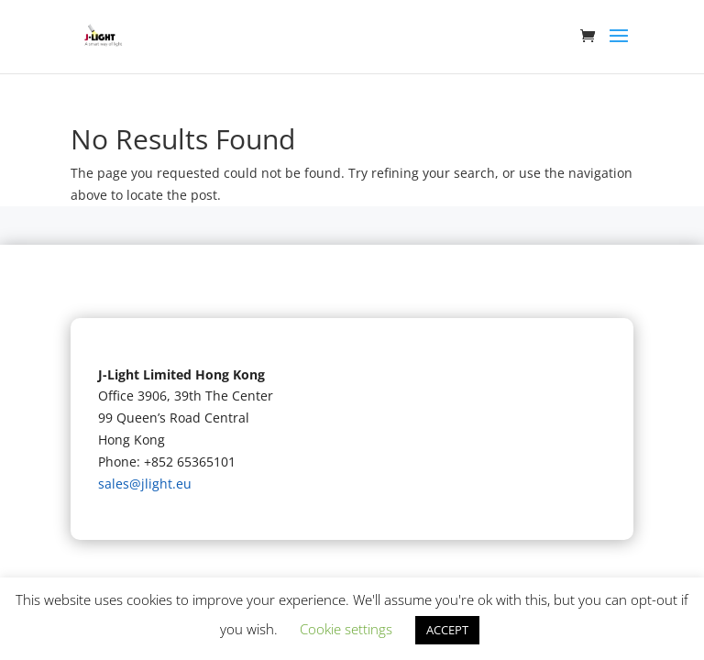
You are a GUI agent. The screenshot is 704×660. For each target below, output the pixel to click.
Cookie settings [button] (346, 629)
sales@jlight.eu (145, 483)
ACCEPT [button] (447, 630)
